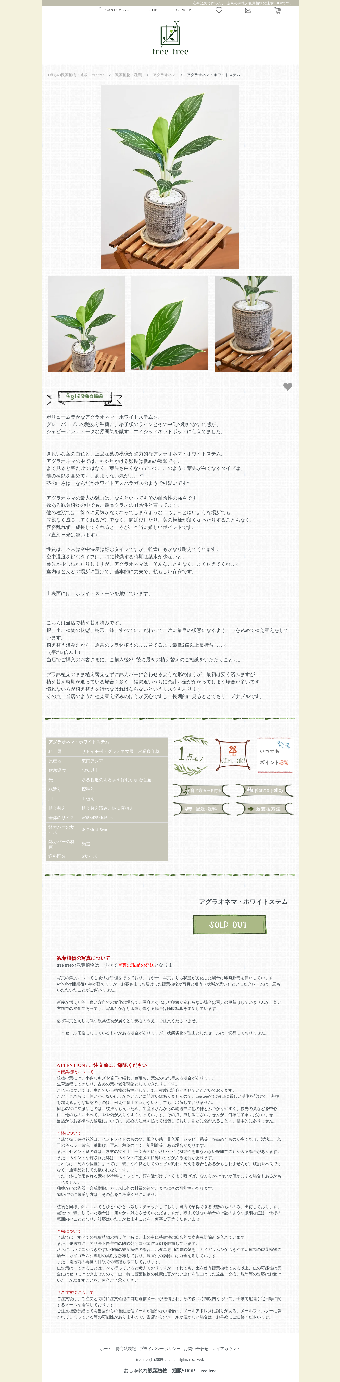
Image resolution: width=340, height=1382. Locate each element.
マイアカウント (226, 1348)
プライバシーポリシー (160, 1348)
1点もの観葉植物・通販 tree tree (75, 75)
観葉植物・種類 (128, 75)
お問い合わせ (196, 1348)
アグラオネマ (164, 75)
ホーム (106, 1348)
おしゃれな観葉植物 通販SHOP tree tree (170, 1370)
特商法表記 (126, 1348)
